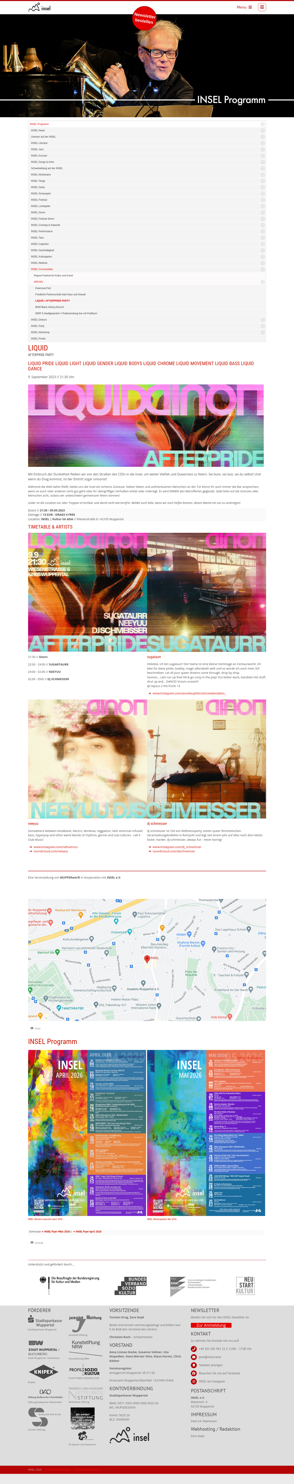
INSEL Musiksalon (41, 174)
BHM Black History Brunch (49, 307)
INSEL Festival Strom (42, 218)
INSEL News (38, 130)
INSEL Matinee (39, 263)
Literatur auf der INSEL (43, 136)
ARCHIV (38, 281)
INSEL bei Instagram (212, 1381)
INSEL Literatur (39, 143)
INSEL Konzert (39, 155)
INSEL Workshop (40, 332)
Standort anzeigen (211, 1365)
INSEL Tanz (37, 237)
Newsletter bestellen (145, 18)
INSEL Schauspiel (41, 193)
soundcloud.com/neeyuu (51, 851)
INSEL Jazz (37, 149)
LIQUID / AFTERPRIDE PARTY (52, 300)
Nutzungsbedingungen (58, 1469)
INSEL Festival (39, 199)
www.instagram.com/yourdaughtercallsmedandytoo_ (189, 693)
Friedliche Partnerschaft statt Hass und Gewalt (60, 294)
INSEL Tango (38, 180)
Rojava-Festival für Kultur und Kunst (53, 275)
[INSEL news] (39, 7)
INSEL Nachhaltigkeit (42, 250)
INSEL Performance (42, 231)
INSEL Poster (38, 338)
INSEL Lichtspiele (40, 206)
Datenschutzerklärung (86, 1469)
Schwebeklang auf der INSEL (47, 168)
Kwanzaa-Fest (43, 288)
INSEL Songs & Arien (42, 162)
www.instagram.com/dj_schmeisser (177, 847)
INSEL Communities (42, 269)
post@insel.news (210, 1357)
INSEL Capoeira (40, 244)
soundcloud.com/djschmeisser (174, 851)
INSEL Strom (38, 212)
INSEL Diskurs (39, 319)
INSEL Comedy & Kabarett (45, 225)
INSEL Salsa (38, 187)
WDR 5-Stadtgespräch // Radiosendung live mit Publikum (66, 313)
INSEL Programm (39, 124)
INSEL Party (38, 326)
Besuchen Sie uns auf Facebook (219, 1373)
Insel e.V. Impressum (204, 1421)
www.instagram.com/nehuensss (56, 847)
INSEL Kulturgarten (41, 256)
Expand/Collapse (263, 124)
